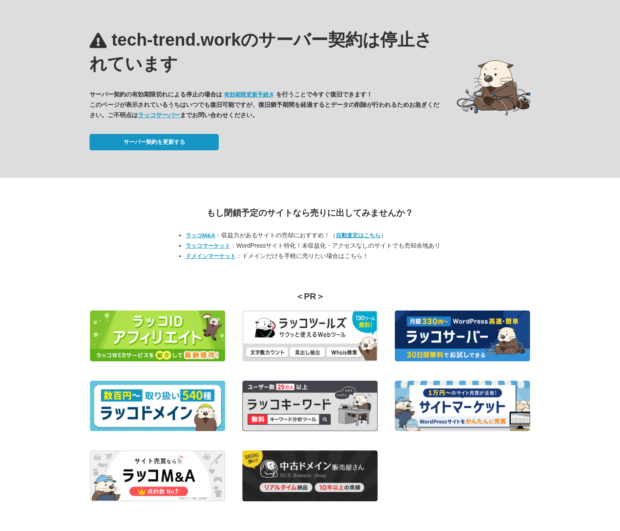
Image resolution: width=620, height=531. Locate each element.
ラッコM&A (200, 235)
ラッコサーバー (159, 115)
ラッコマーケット (208, 245)
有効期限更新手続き (249, 94)
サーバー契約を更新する (154, 142)
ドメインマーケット (211, 256)
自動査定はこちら (358, 235)
